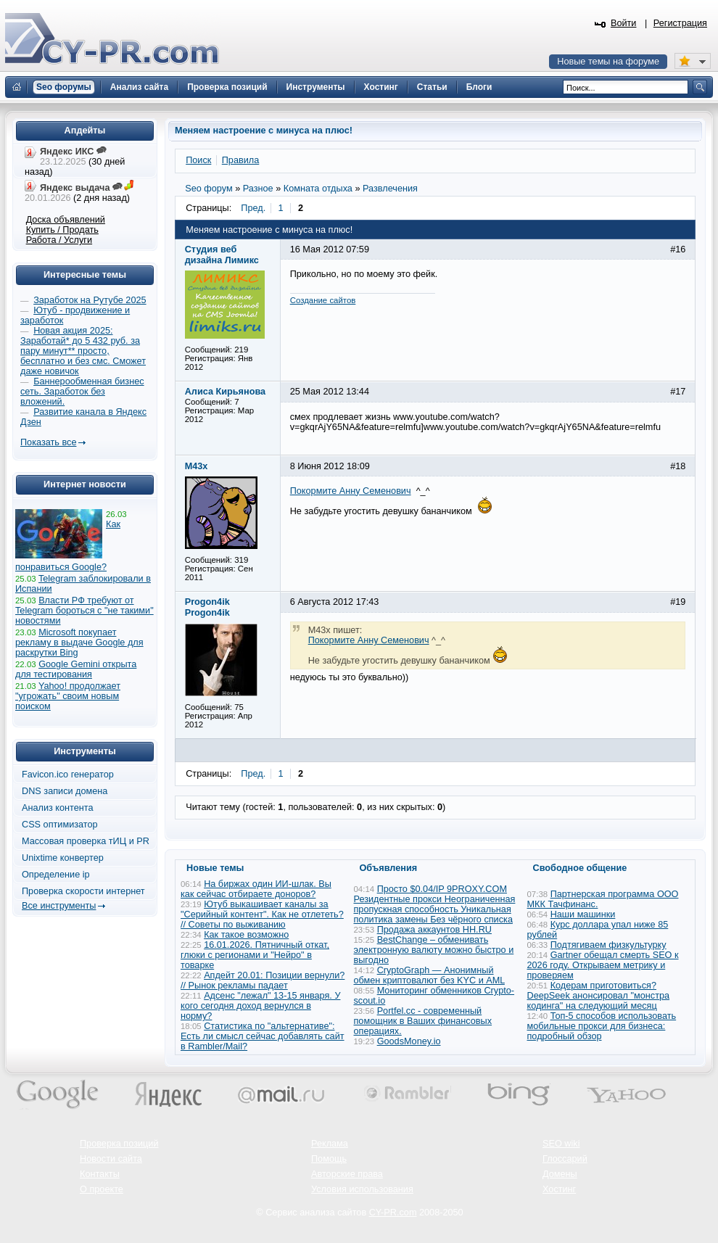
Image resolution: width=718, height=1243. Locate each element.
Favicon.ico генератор (68, 774)
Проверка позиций (119, 1144)
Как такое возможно (246, 935)
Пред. (253, 208)
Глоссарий (564, 1159)
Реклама (329, 1144)
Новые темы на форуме (608, 62)
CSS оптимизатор (60, 824)
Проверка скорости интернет (83, 891)
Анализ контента (58, 808)
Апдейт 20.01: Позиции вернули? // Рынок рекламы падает (262, 980)
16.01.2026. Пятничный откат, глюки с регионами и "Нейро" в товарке (255, 955)
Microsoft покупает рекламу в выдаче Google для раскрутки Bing (79, 642)
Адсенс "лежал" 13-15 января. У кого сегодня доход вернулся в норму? (260, 1006)
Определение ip (56, 875)
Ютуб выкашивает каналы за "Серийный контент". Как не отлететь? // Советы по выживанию (262, 914)
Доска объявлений (65, 220)
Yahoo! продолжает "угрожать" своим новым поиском (67, 696)
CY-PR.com (393, 1212)
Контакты (100, 1174)
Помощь (329, 1159)
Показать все (48, 442)
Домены (559, 1174)
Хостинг (559, 1189)
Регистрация (680, 23)
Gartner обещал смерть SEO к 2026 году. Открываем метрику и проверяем (603, 965)
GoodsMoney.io (409, 1041)
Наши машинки (583, 914)
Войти (624, 23)
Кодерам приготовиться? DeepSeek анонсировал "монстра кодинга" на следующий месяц (598, 995)
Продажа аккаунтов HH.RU (434, 930)
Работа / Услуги (59, 240)
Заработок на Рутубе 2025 (89, 300)
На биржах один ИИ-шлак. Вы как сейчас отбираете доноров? (256, 889)
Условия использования (362, 1189)
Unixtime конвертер (63, 858)
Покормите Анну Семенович (350, 491)
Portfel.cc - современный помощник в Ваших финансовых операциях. (423, 1021)
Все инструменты (59, 906)
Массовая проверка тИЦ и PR (85, 841)
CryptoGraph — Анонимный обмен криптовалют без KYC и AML (429, 975)
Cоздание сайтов (323, 300)
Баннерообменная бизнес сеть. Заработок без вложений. (82, 391)
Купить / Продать (62, 230)
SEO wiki (560, 1144)
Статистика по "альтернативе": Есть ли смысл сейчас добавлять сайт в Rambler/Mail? (262, 1036)
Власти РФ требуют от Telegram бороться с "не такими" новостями (84, 610)
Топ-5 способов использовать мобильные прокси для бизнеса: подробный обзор (602, 1026)
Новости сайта (111, 1159)
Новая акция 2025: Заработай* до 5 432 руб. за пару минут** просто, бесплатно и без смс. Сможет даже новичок (83, 351)
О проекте (101, 1189)
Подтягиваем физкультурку (608, 945)
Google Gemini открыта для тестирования (75, 669)
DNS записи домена (64, 791)
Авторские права (347, 1174)
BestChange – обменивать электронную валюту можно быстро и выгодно (434, 950)
